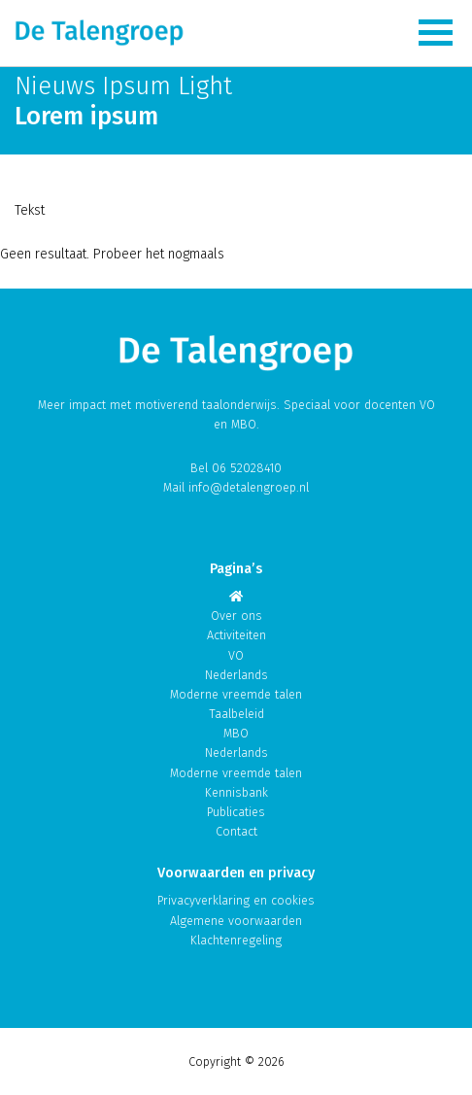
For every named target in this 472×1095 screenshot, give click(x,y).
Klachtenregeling (236, 940)
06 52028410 (247, 468)
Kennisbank (236, 792)
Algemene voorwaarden (236, 920)
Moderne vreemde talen (236, 694)
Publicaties (236, 811)
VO (236, 655)
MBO (236, 733)
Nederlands (236, 674)
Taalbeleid (236, 713)
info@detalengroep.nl (248, 487)
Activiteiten (236, 635)
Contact (236, 831)
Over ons (236, 615)
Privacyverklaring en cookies (236, 900)
